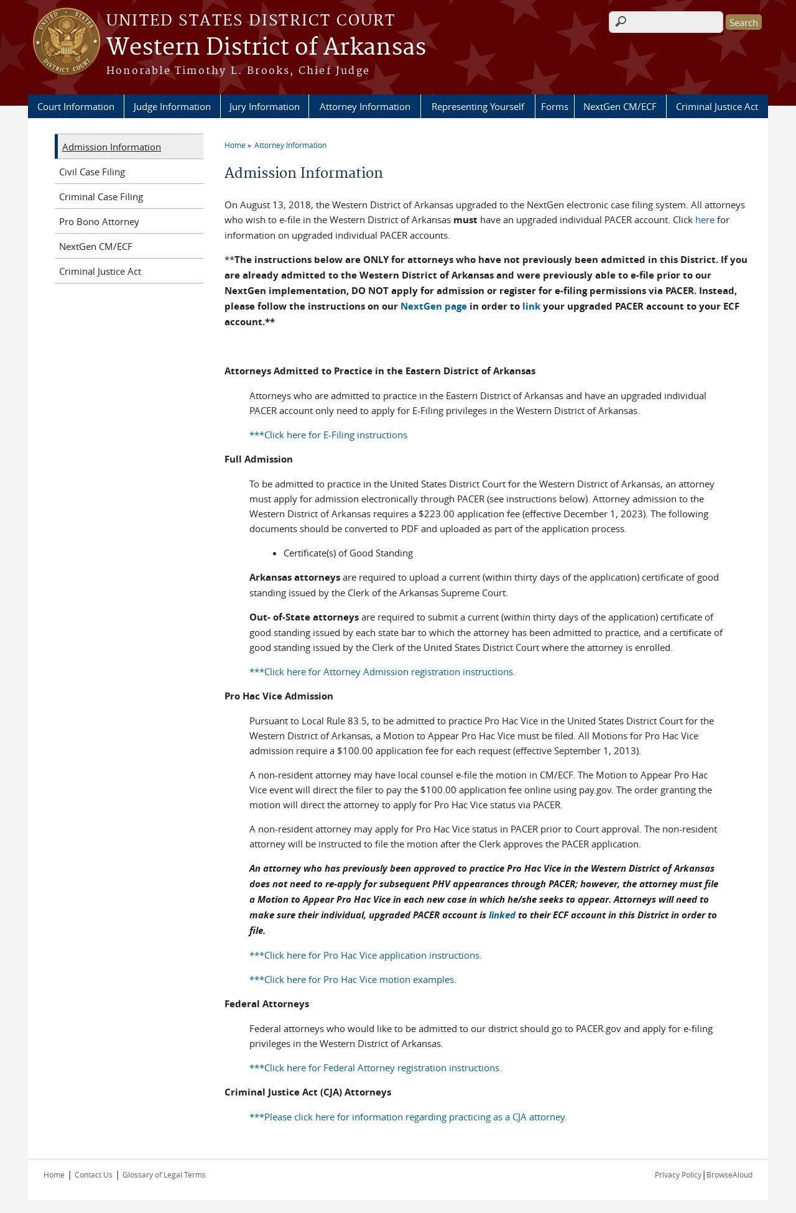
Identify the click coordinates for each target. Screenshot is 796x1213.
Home (235, 145)
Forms (554, 106)
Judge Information (172, 106)
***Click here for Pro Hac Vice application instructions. (365, 955)
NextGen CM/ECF (620, 106)
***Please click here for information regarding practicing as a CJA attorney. (408, 1116)
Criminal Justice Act (717, 106)
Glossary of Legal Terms (164, 1174)
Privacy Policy (678, 1174)
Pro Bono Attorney (99, 221)
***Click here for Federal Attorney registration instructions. (375, 1067)
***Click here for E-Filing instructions (328, 434)
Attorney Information (365, 106)
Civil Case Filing (92, 171)
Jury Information (264, 106)
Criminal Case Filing (101, 196)
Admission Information (111, 147)
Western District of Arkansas (266, 48)
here (705, 219)
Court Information (75, 106)
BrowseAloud (729, 1174)
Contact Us (94, 1174)
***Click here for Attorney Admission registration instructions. (382, 671)
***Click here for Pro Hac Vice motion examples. (352, 979)
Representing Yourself (478, 106)
